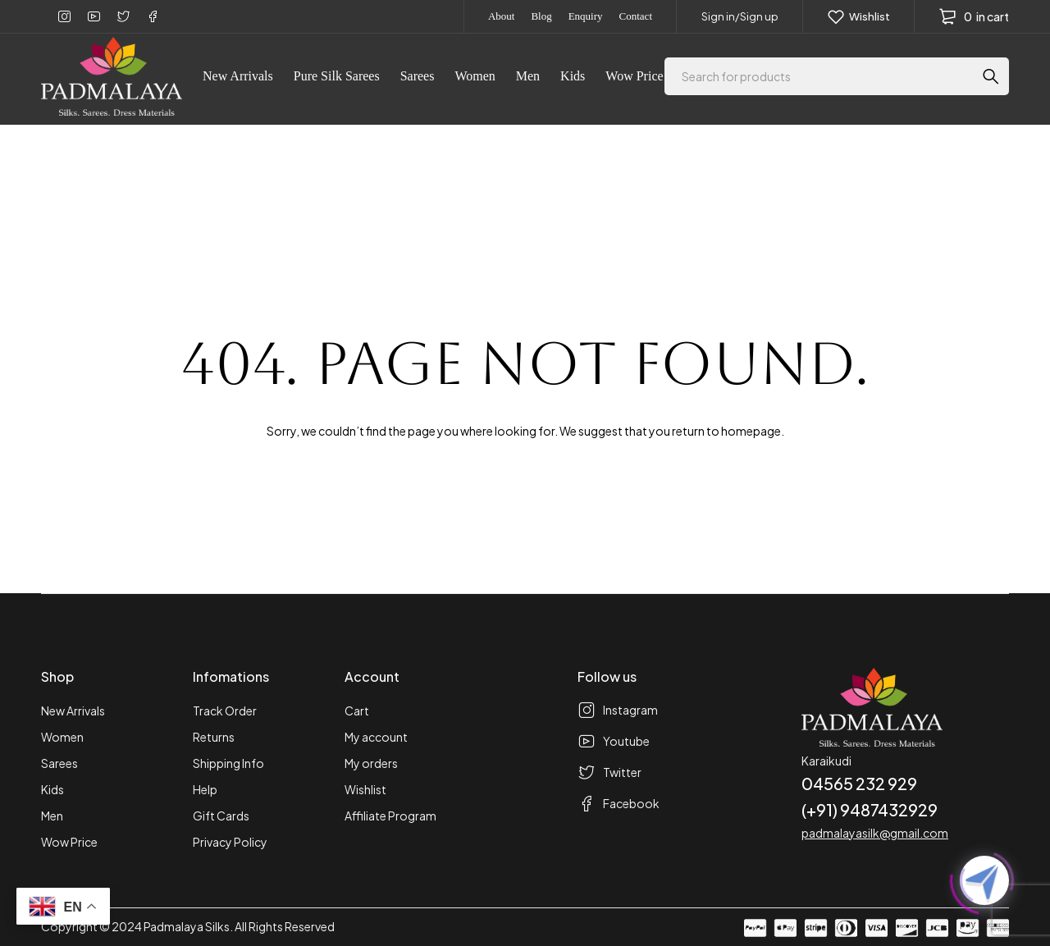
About (501, 16)
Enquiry (585, 16)
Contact (635, 16)
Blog (541, 16)
